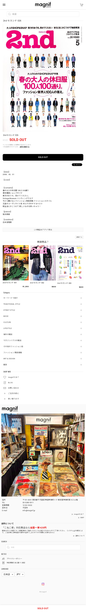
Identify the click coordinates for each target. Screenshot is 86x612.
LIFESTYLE (7, 328)
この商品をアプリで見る (43, 230)
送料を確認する (24, 147)
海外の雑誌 (7, 334)
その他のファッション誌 (13, 346)
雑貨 (5, 365)
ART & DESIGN (9, 359)
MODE (5, 316)
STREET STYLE (9, 310)
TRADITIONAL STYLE (11, 304)
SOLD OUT (43, 157)
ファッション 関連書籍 (12, 353)
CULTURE (7, 322)
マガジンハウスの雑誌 (12, 340)
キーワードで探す (10, 298)
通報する (79, 237)
